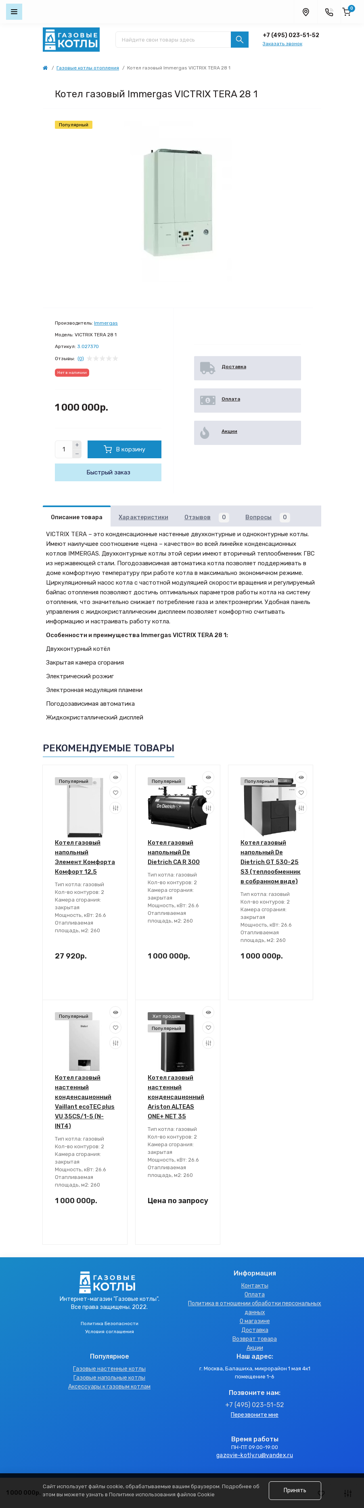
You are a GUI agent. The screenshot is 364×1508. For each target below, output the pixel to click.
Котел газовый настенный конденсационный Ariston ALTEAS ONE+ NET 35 (176, 1097)
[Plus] (77, 444)
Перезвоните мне (254, 1415)
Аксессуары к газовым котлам (109, 1386)
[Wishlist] (115, 793)
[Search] (240, 39)
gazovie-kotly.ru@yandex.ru (254, 1455)
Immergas (106, 323)
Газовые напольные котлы (109, 1377)
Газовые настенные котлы (109, 1368)
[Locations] (305, 11)
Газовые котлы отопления (87, 68)
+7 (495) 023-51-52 (291, 35)
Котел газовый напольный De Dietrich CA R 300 (174, 852)
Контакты (254, 1285)
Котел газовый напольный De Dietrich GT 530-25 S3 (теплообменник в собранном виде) (271, 862)
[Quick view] (115, 777)
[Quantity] (64, 449)
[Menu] (14, 12)
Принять (295, 1490)
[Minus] (77, 454)
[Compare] (115, 808)
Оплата (255, 1294)
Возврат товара (254, 1339)
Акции (255, 1347)
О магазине (255, 1321)
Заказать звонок (282, 43)
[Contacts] (329, 11)
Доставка (254, 1330)
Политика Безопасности (109, 1323)
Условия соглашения (109, 1331)
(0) (80, 358)
